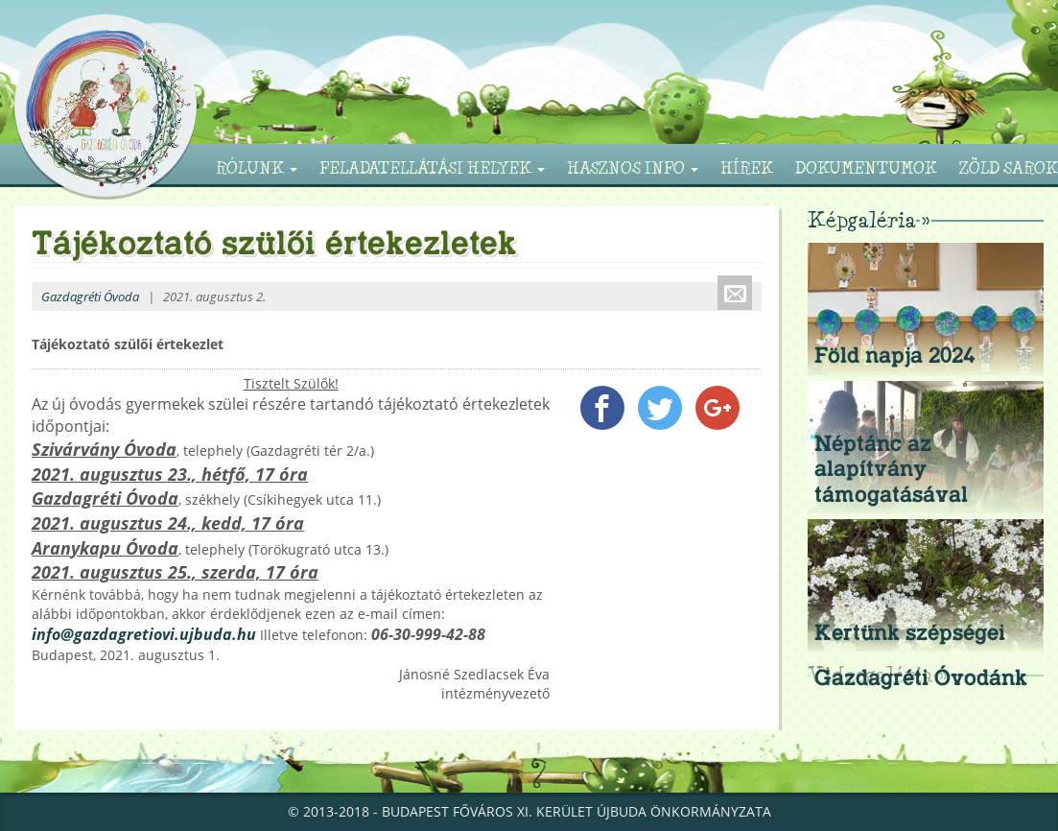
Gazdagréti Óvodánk (920, 677)
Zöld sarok (1008, 167)
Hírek (746, 167)
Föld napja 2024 (895, 355)
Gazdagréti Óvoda (90, 296)
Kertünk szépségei (909, 632)
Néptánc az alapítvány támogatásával (891, 469)
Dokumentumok (866, 167)
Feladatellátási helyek (432, 167)
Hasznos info (632, 167)
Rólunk (256, 167)
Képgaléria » (868, 218)
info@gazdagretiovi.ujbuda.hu (144, 634)
